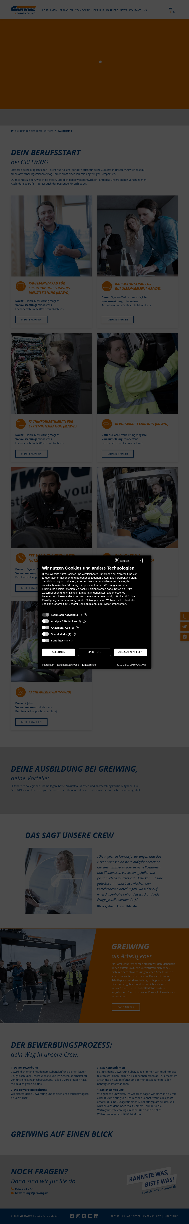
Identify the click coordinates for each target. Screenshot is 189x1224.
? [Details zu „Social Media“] (74, 633)
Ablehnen (58, 652)
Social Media (59, 633)
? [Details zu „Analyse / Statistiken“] (84, 621)
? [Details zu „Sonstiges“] (71, 640)
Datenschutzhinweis (68, 664)
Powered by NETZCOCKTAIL (132, 665)
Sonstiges (57, 640)
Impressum (48, 664)
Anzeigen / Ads (60, 627)
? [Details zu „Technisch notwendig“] (85, 614)
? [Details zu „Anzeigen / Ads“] (77, 627)
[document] (94, 588)
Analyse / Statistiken (64, 621)
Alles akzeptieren (130, 652)
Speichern (94, 652)
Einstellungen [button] (89, 664)
